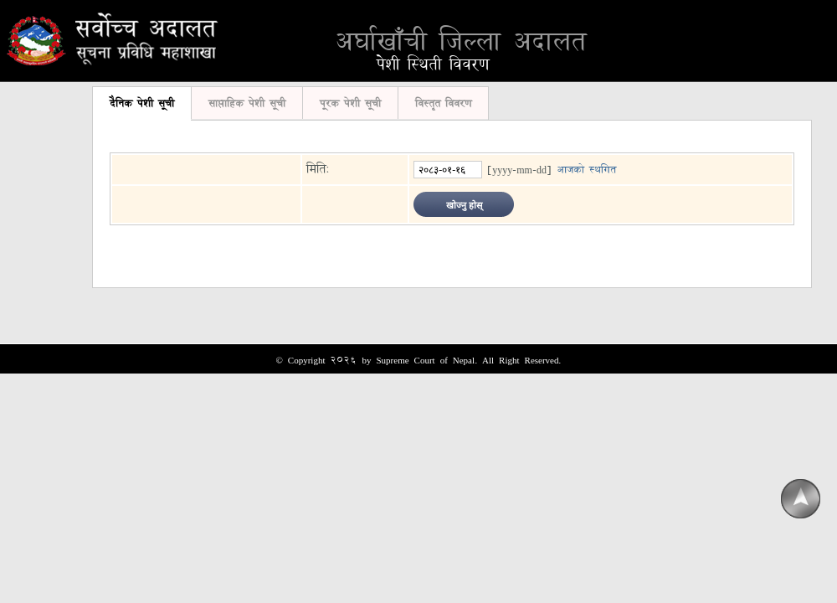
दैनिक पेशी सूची (142, 103)
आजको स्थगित (586, 169)
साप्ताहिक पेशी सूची (246, 103)
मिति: (317, 168)
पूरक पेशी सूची (350, 103)
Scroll (800, 499)
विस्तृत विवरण (443, 103)
